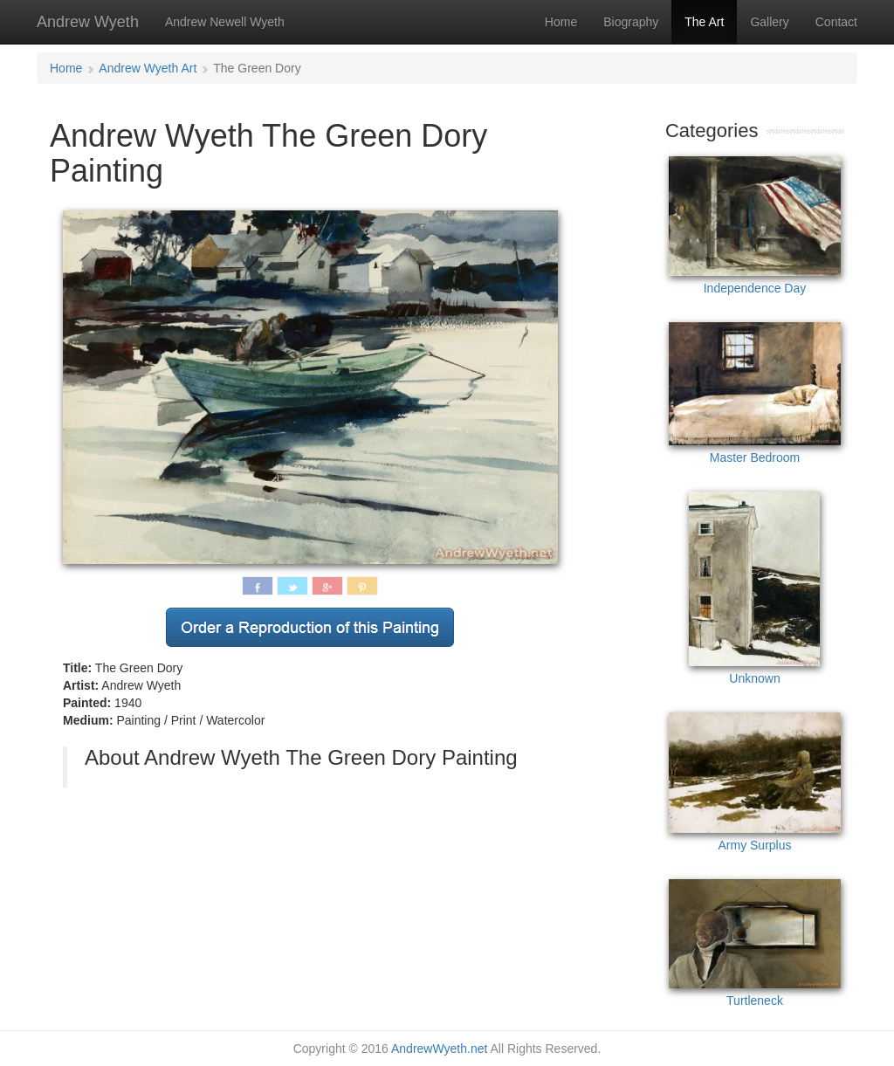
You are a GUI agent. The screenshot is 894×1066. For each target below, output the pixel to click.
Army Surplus (755, 781)
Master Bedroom (755, 393)
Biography (630, 22)
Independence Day (755, 225)
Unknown (754, 588)
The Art (704, 22)
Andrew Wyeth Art (147, 68)
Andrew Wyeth (88, 22)
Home (561, 22)
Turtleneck (755, 943)
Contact (836, 22)
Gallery (769, 22)
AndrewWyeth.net (439, 1049)
